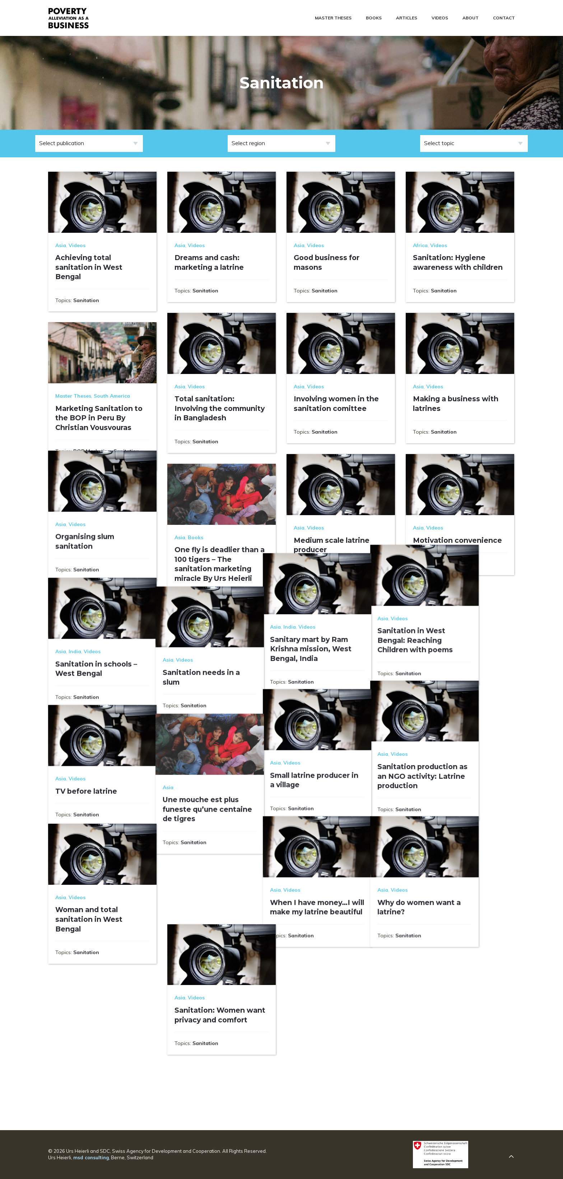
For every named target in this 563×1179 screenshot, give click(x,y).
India (313, 669)
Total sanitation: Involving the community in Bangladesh (220, 408)
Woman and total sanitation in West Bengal (88, 991)
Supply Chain (191, 610)
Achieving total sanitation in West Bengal (88, 267)
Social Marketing (76, 459)
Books (195, 537)
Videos (77, 245)
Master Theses (73, 396)
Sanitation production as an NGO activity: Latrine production (458, 832)
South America (112, 396)
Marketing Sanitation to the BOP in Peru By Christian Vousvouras (99, 418)
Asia (60, 245)
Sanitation (86, 300)
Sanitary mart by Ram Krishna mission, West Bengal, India (334, 691)
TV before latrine (86, 850)
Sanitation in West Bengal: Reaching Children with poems (450, 681)
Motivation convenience (457, 540)
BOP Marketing (92, 451)
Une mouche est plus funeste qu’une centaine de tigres (219, 869)
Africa (420, 245)
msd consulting (91, 1157)
